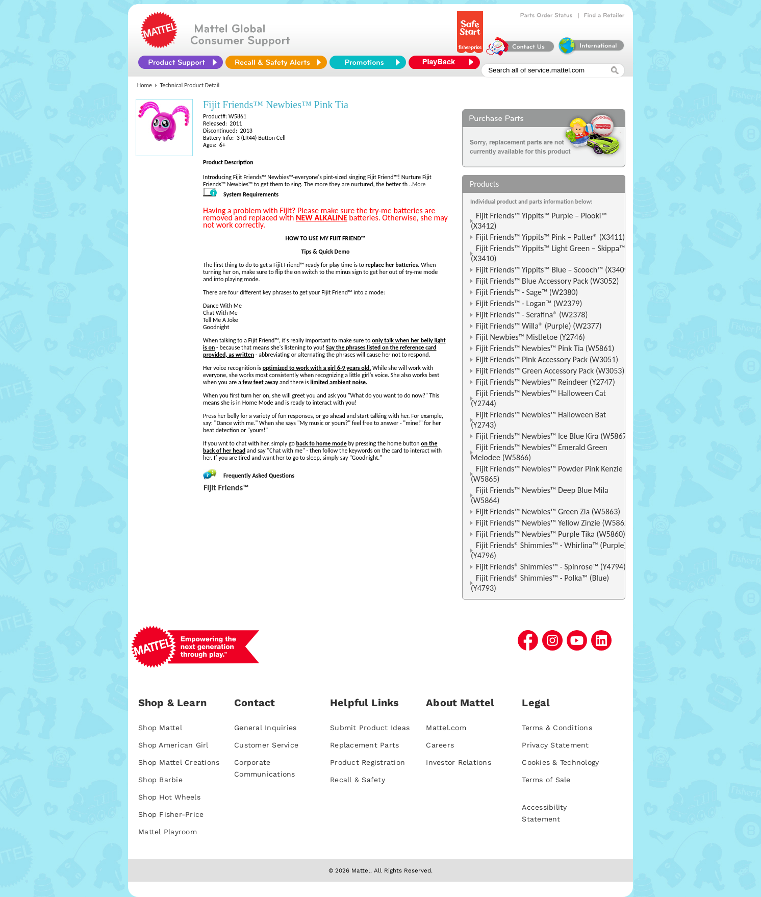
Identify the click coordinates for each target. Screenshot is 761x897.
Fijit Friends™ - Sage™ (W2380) (527, 292)
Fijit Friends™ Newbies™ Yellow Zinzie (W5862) (553, 523)
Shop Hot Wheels (169, 797)
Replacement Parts (364, 745)
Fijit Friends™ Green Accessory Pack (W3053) (550, 371)
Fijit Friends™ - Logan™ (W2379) (529, 303)
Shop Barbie (160, 780)
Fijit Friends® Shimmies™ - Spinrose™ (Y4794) (551, 566)
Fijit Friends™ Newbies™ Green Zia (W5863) (548, 511)
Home (144, 85)
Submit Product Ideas (370, 728)
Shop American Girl (173, 745)
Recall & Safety (357, 780)
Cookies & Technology (560, 762)
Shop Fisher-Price (171, 814)
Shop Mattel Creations (178, 762)
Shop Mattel (160, 728)
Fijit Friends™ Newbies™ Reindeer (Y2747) (545, 382)
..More (417, 184)
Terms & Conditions (557, 728)
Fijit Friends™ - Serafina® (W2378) (532, 314)
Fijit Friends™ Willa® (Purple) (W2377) (539, 326)
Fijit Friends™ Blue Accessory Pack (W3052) (547, 281)
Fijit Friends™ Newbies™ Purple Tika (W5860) (550, 534)
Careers (440, 745)
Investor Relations (458, 762)
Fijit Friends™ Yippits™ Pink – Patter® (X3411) (550, 237)
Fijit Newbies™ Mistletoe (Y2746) (530, 337)
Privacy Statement (555, 745)
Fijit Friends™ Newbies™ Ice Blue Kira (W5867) (552, 436)
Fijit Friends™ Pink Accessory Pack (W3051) (547, 359)
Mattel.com (446, 728)
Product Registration (367, 762)
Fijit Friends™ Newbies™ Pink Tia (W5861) (545, 348)
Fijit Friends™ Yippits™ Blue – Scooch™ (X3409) (553, 270)
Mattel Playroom (167, 832)
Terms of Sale (546, 780)
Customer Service (266, 745)
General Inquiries (265, 728)
